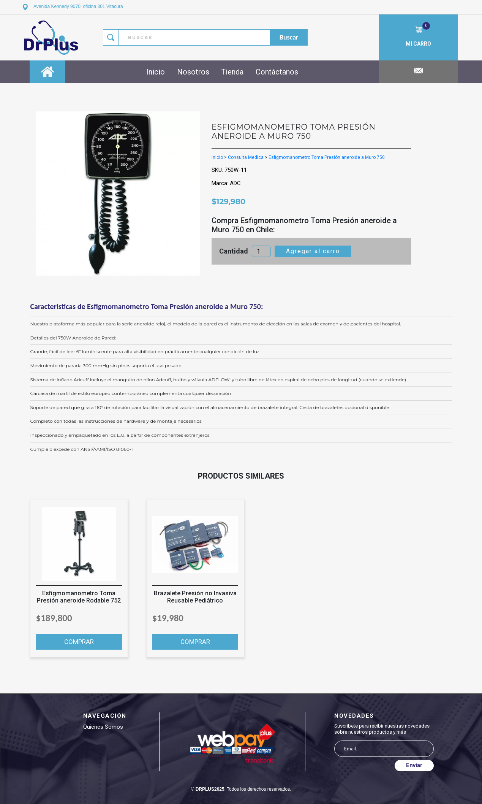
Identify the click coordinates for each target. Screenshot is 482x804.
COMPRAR (79, 641)
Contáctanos (277, 71)
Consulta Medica (246, 157)
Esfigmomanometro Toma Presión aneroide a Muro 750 (327, 157)
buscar (289, 37)
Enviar (414, 765)
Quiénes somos (103, 726)
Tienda (232, 71)
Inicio (155, 71)
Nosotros (193, 71)
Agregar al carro (313, 251)
